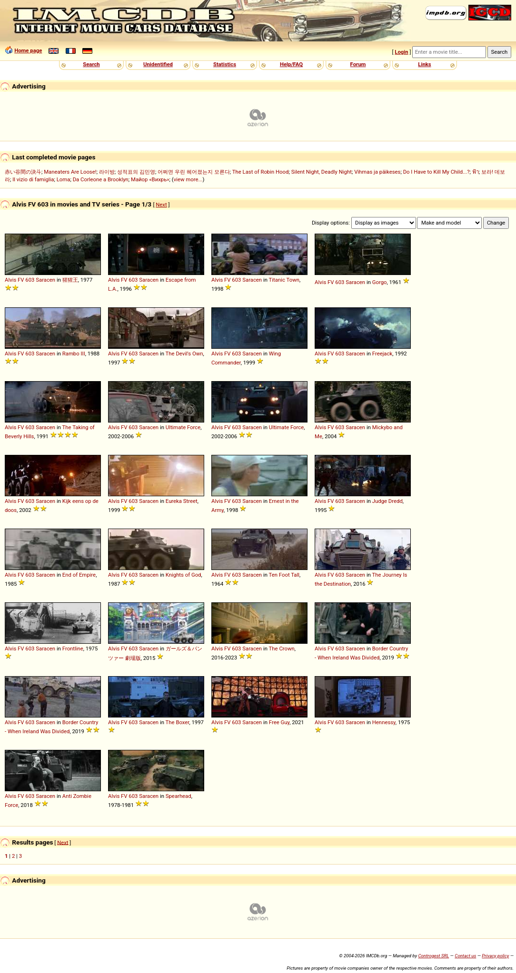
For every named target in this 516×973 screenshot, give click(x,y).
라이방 (107, 171)
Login (401, 52)
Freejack (382, 353)
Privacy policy (495, 955)
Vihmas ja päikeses (377, 171)
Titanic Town (284, 279)
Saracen (45, 279)
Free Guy (279, 722)
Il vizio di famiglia (33, 179)
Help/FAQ (291, 64)
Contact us (465, 955)
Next (161, 204)
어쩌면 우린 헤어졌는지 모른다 (193, 171)
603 (29, 279)
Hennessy (384, 722)
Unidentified (158, 64)
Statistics (224, 64)
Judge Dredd (387, 501)
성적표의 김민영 (136, 171)
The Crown (282, 648)
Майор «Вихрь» (150, 179)
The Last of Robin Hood (260, 171)
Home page (28, 50)
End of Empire (79, 574)
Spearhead (178, 796)
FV (21, 279)
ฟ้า (475, 171)
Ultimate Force (183, 427)
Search (91, 64)
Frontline (72, 648)
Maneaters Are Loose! (70, 171)
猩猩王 (70, 279)
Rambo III (73, 353)
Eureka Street (182, 501)
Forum (358, 64)
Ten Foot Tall (284, 574)
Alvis (10, 279)
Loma (63, 179)
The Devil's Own (184, 353)
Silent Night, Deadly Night (321, 171)
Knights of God (183, 574)
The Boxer (177, 722)
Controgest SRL (433, 955)
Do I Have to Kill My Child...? (436, 171)
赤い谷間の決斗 (23, 171)
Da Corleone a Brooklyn (101, 179)
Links (424, 64)
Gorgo (379, 282)
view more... (188, 179)
